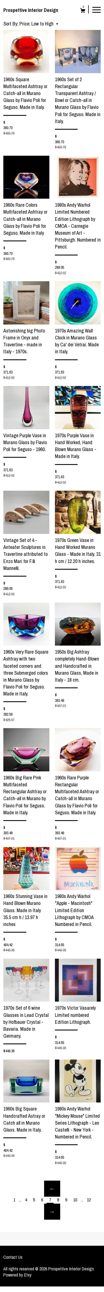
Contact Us (12, 1257)
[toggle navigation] (96, 9)
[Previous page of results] (52, 1189)
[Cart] (82, 11)
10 (75, 1200)
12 (89, 1200)
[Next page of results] (52, 1212)
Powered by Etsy (17, 1275)
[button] (38, 23)
